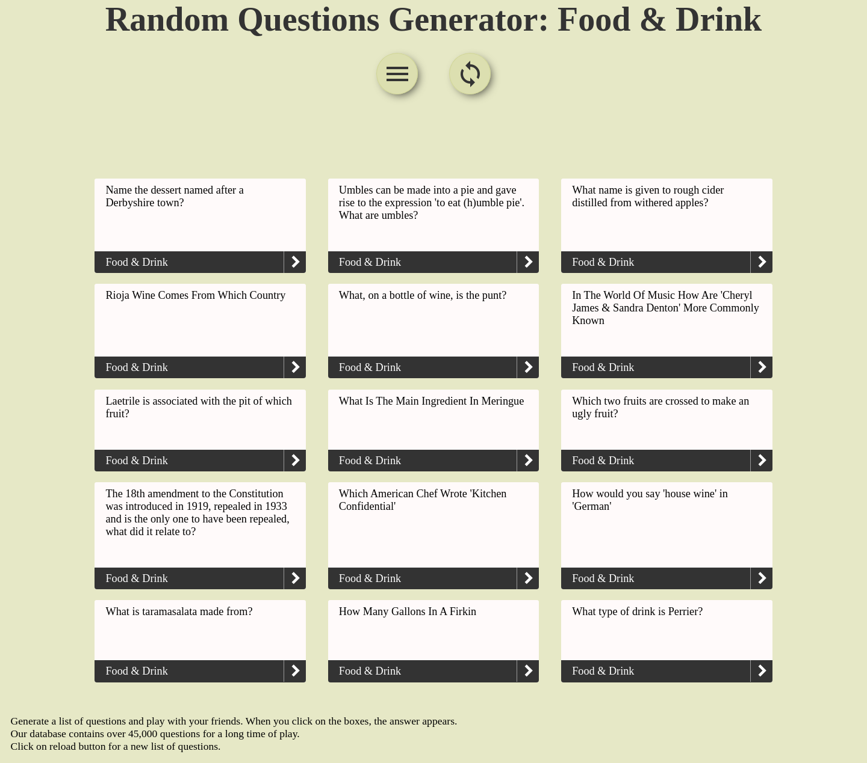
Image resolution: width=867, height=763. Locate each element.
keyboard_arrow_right (295, 262)
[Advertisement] (433, 138)
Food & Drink (136, 262)
